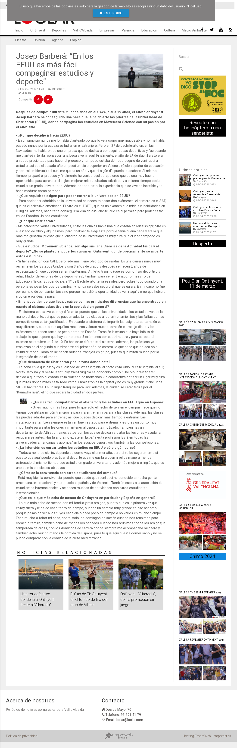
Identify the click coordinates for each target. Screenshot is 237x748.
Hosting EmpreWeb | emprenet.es (207, 735)
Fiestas (21, 40)
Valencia (128, 30)
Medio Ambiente (194, 30)
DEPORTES (58, 89)
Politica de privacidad (21, 735)
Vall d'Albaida (83, 30)
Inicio (19, 30)
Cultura (169, 30)
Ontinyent (37, 30)
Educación (149, 30)
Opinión (39, 40)
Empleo (75, 40)
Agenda (57, 40)
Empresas (107, 30)
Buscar (184, 57)
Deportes (59, 30)
